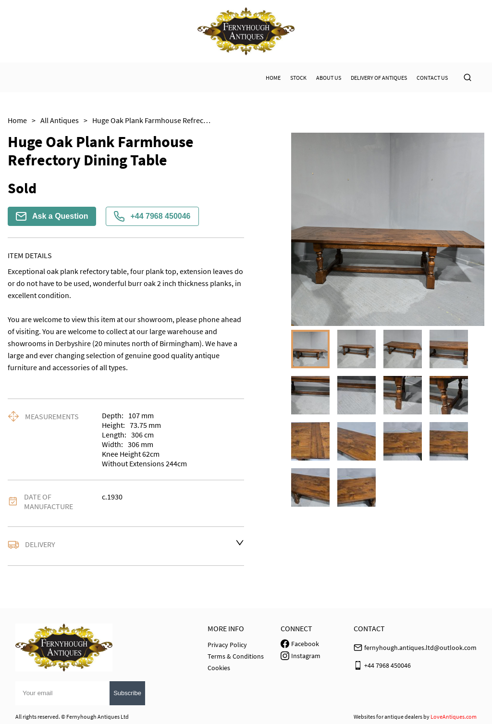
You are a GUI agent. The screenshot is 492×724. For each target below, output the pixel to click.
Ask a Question (52, 216)
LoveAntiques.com (453, 716)
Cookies (219, 667)
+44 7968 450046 (152, 216)
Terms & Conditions (236, 656)
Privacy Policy (227, 644)
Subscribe (127, 693)
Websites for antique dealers (388, 716)
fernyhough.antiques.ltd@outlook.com (420, 647)
